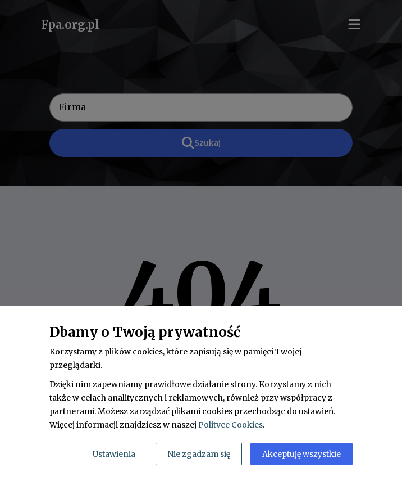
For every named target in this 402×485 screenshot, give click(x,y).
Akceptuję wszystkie (301, 454)
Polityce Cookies (230, 425)
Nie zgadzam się (198, 454)
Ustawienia (114, 454)
